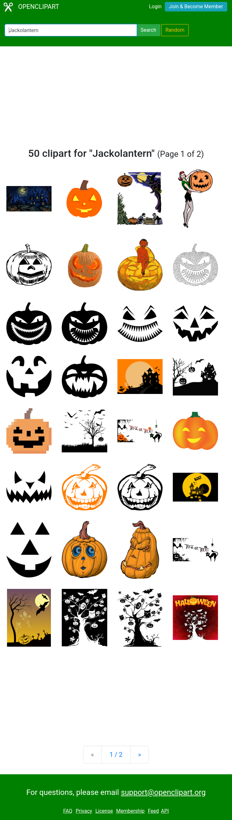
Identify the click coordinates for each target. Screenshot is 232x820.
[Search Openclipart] (71, 30)
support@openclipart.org (163, 792)
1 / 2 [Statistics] (116, 754)
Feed (153, 811)
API (165, 811)
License (104, 811)
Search (148, 30)
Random (175, 30)
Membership (130, 811)
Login (155, 6)
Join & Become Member (196, 6)
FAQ (67, 811)
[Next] (139, 754)
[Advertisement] (116, 99)
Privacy (84, 811)
